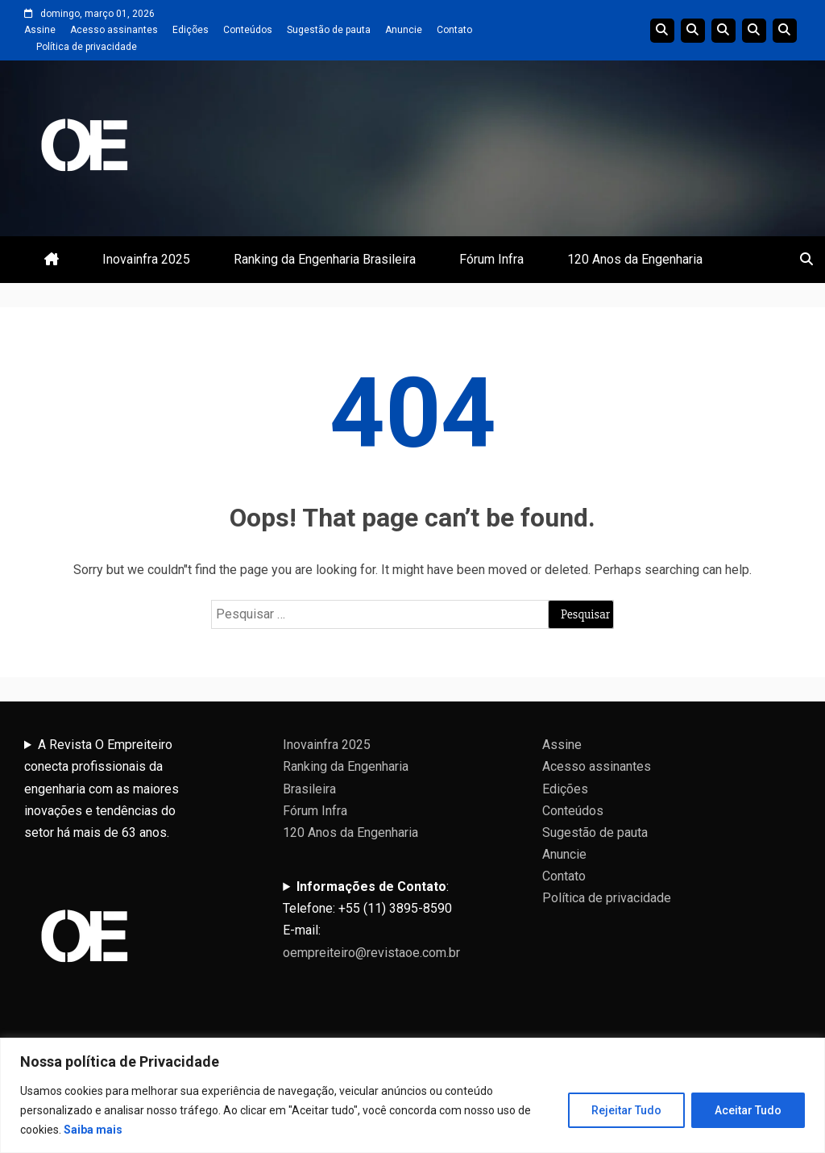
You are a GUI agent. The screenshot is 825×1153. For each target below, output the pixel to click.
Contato (454, 29)
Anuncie (403, 29)
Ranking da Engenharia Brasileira (325, 259)
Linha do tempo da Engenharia (693, 31)
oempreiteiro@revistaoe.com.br (371, 952)
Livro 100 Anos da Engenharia (785, 31)
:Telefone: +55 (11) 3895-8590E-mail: (371, 919)
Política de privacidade (86, 46)
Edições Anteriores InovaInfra (754, 31)
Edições (190, 29)
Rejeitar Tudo (626, 1110)
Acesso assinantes (114, 29)
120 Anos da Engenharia (635, 259)
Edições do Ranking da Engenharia (723, 31)
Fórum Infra (491, 259)
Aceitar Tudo (748, 1110)
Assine (40, 29)
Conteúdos (247, 29)
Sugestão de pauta (329, 29)
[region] (412, 1095)
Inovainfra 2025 (146, 259)
